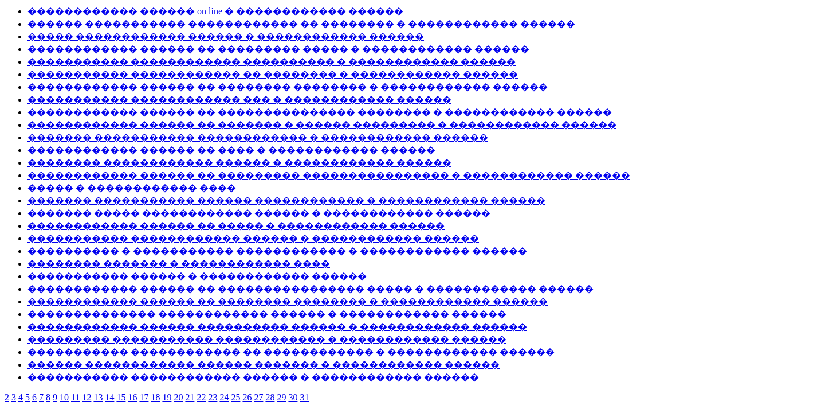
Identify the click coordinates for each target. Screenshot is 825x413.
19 (166, 397)
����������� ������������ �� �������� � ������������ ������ (273, 74)
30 (292, 397)
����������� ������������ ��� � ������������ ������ (239, 99)
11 (75, 397)
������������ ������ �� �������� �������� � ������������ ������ (288, 87)
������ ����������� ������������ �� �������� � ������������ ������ (301, 24)
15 (120, 397)
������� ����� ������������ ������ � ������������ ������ (259, 213)
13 (98, 397)
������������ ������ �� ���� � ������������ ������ (231, 150)
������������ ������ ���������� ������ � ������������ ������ (277, 327)
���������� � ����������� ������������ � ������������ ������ (277, 251)
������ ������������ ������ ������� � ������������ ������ (264, 364)
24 (224, 397)
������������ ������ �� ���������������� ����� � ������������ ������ (311, 289)
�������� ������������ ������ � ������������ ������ (239, 162)
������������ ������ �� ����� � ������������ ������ (236, 226)
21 (189, 397)
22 (201, 397)
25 (235, 397)
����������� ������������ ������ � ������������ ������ (253, 238)
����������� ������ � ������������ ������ (197, 276)
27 (258, 397)
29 (281, 397)
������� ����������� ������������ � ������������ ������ (258, 137)
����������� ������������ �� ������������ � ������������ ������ (291, 352)
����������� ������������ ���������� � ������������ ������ (272, 62)
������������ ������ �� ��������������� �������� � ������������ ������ (320, 112)
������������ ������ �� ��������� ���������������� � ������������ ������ (329, 175)
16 (132, 397)
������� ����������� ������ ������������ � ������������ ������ (286, 200)
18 (155, 397)
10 (64, 397)
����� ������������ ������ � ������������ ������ (226, 36)
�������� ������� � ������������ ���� (179, 263)
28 (269, 397)
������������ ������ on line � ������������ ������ (215, 11)
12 (86, 397)
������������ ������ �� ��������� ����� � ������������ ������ (278, 49)
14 (109, 397)
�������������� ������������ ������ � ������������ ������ (267, 314)
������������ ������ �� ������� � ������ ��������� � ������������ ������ (322, 125)
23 (212, 397)
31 (304, 397)
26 (247, 397)
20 (178, 397)
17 (143, 397)
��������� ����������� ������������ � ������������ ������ (267, 339)
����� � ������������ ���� (132, 188)
